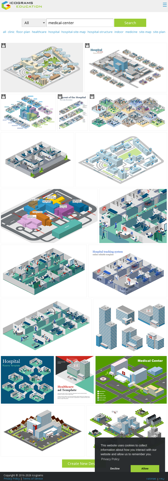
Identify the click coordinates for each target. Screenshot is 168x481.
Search (130, 22)
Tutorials (151, 478)
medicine (131, 32)
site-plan (159, 32)
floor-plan (23, 32)
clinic (11, 32)
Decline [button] (115, 468)
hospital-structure (100, 32)
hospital (53, 32)
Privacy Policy (12, 478)
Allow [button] (144, 468)
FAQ (161, 478)
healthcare (39, 32)
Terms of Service (33, 478)
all (4, 32)
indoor (119, 32)
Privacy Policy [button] (110, 459)
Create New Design (84, 463)
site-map (145, 32)
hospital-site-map (73, 32)
